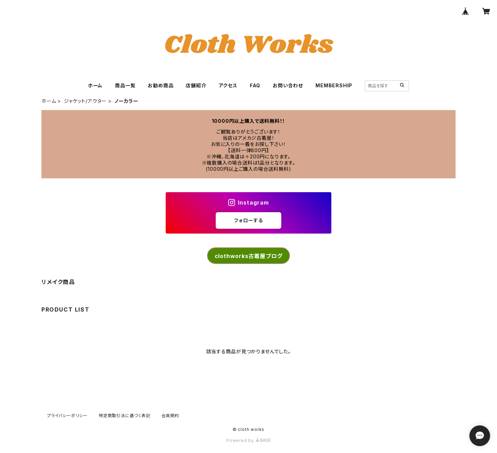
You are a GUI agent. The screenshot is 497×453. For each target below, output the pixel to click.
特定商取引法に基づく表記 (124, 415)
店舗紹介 (196, 85)
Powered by (248, 440)
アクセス (228, 85)
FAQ (255, 85)
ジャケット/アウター (85, 101)
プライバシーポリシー (67, 415)
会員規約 (170, 415)
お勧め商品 (160, 85)
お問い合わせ (288, 85)
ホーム (95, 85)
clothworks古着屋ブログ (249, 256)
